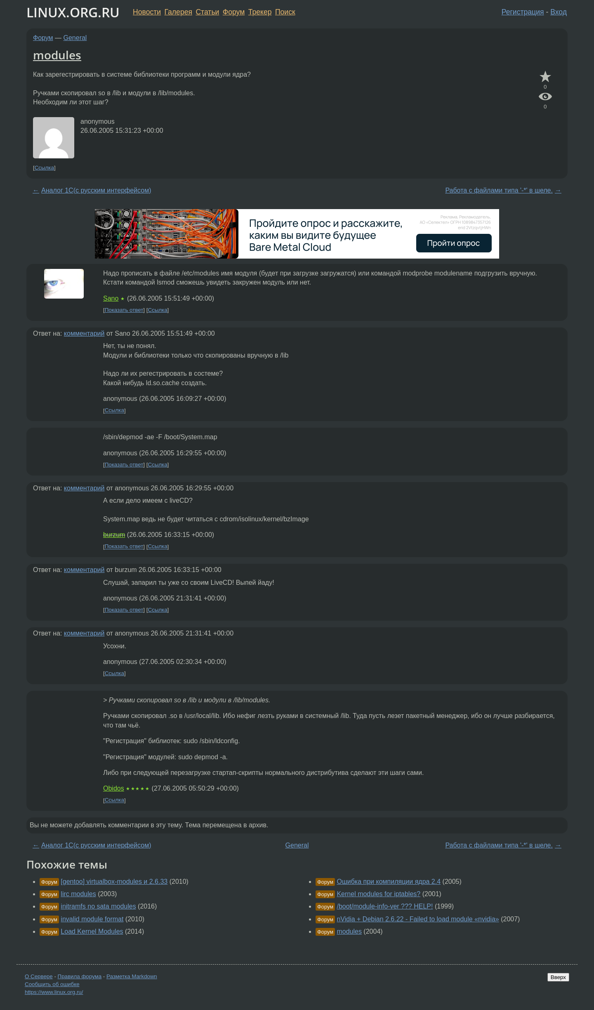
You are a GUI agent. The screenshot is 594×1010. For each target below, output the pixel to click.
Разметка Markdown (131, 976)
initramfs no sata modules (98, 906)
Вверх (558, 977)
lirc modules (78, 893)
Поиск (285, 12)
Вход (558, 12)
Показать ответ (124, 310)
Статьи (207, 12)
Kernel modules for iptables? (378, 893)
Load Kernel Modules (92, 931)
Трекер (260, 12)
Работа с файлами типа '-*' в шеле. (499, 190)
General (75, 37)
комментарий (84, 333)
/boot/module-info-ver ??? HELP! (385, 906)
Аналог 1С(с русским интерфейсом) (96, 190)
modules (57, 55)
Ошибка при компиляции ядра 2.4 (389, 881)
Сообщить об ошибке (52, 984)
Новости (147, 12)
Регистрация (523, 12)
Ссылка (44, 168)
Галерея (178, 12)
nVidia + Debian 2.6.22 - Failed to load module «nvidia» (418, 919)
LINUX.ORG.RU (73, 12)
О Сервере (39, 976)
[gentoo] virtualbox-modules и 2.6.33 (114, 881)
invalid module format (92, 919)
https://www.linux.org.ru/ (54, 992)
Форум (234, 12)
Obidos (113, 788)
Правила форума (80, 976)
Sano (110, 298)
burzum (114, 534)
